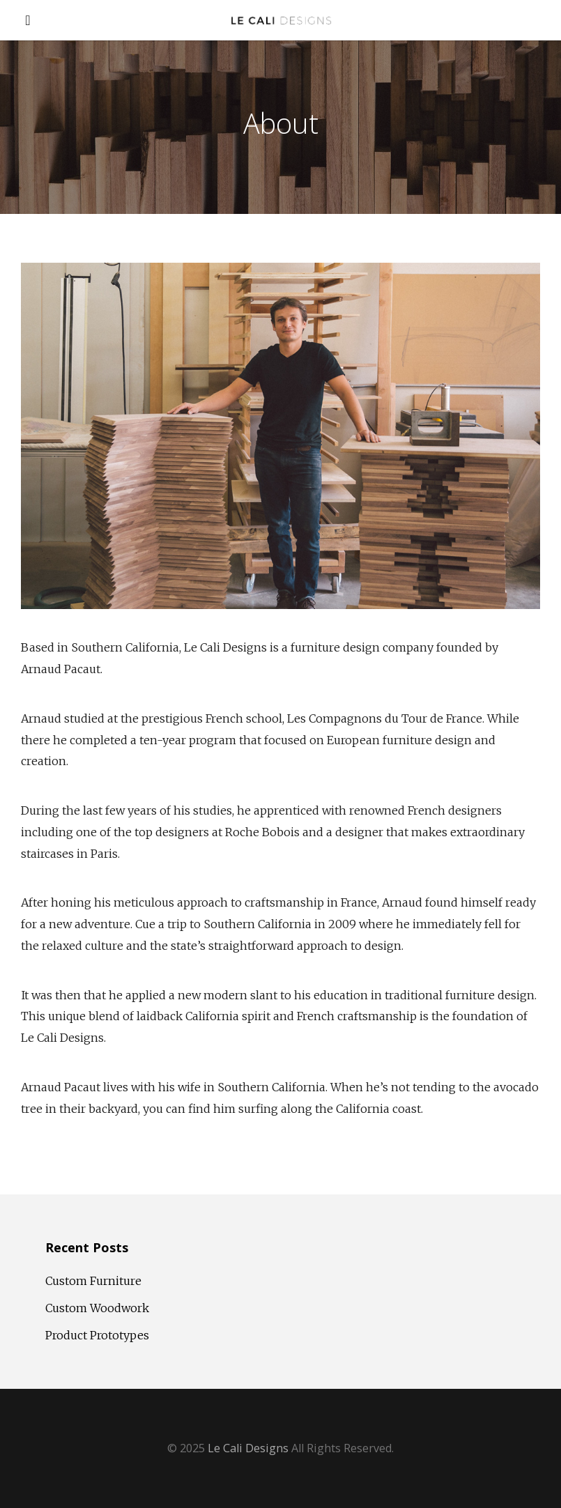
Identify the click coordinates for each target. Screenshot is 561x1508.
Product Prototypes (97, 1335)
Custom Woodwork (97, 1308)
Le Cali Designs (248, 1448)
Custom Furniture (93, 1281)
